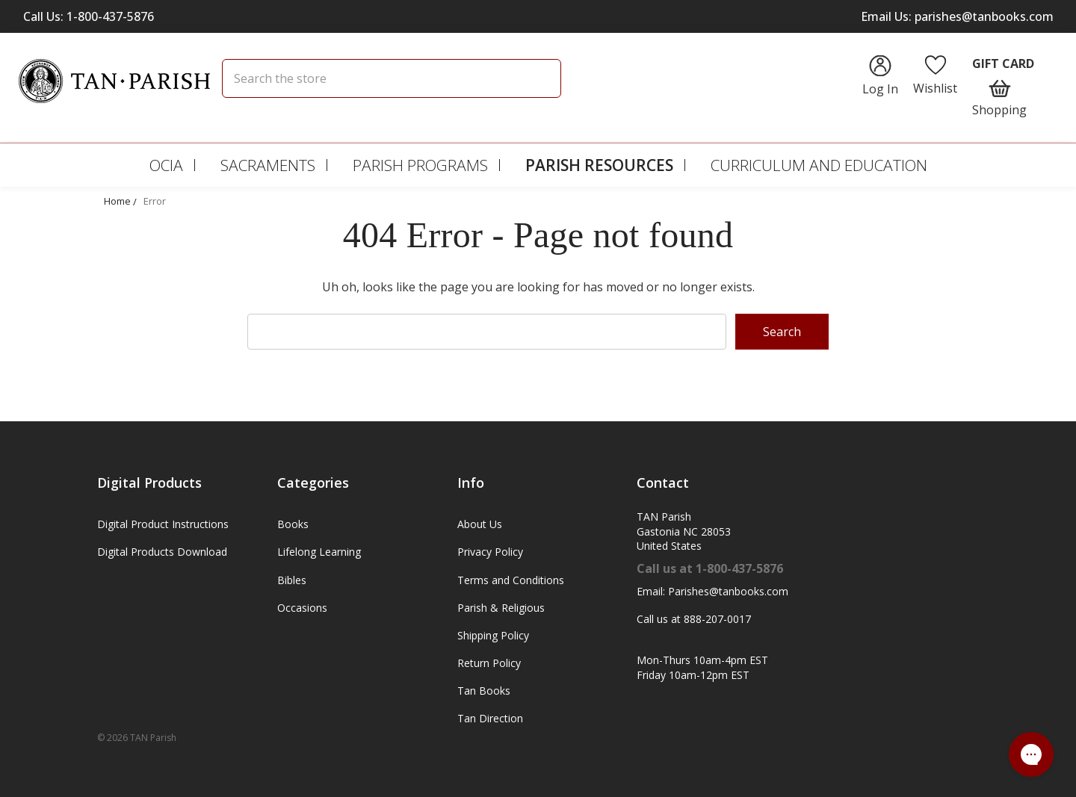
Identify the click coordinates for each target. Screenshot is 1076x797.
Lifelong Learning (319, 552)
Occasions (302, 608)
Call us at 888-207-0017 (694, 619)
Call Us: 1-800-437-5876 (88, 16)
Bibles (291, 580)
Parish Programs (420, 165)
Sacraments (267, 165)
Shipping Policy (493, 635)
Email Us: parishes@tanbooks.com (957, 16)
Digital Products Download (162, 552)
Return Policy (489, 663)
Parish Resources (599, 165)
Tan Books (483, 690)
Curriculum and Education (819, 165)
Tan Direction (490, 718)
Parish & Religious (501, 608)
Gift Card (1003, 63)
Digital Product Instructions (163, 524)
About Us (479, 524)
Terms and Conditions (510, 580)
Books (293, 524)
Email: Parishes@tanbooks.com (712, 591)
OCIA (166, 165)
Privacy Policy (490, 552)
